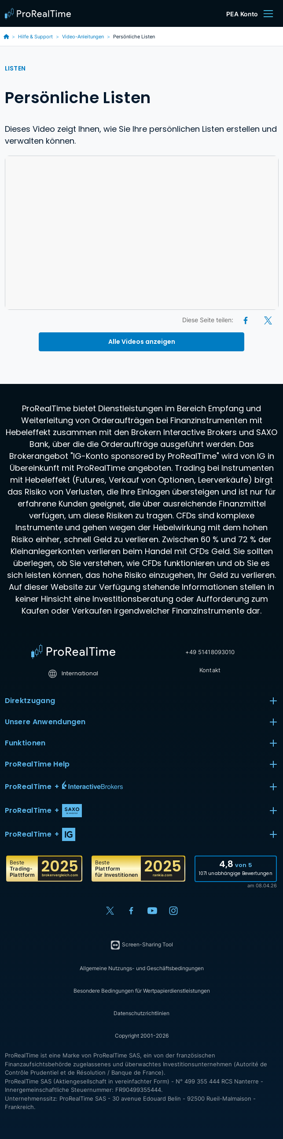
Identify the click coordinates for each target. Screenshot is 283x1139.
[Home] (73, 651)
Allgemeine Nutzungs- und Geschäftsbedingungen (142, 968)
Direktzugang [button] (142, 701)
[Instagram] (173, 910)
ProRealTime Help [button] (142, 764)
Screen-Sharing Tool (141, 945)
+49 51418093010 (210, 651)
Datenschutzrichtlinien (141, 1013)
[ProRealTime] (40, 13)
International (73, 673)
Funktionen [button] (142, 743)
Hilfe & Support (35, 37)
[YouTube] (152, 910)
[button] (142, 787)
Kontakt (210, 670)
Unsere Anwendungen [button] (142, 722)
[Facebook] (246, 320)
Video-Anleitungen (83, 37)
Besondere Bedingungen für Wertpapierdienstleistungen (142, 990)
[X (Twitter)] (268, 320)
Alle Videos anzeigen (141, 341)
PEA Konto (242, 14)
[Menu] (268, 13)
